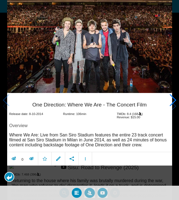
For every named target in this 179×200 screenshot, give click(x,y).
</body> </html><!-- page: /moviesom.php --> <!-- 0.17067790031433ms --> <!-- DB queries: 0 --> (89, 100)
